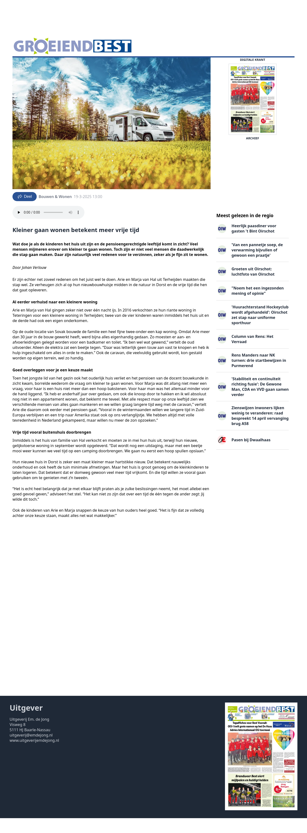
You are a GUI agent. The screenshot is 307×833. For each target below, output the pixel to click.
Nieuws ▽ (24, 65)
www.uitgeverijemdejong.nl (34, 755)
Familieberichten (100, 65)
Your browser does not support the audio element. (48, 227)
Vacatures (71, 65)
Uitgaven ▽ (132, 65)
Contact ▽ (157, 65)
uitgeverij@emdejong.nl (31, 750)
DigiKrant (47, 65)
